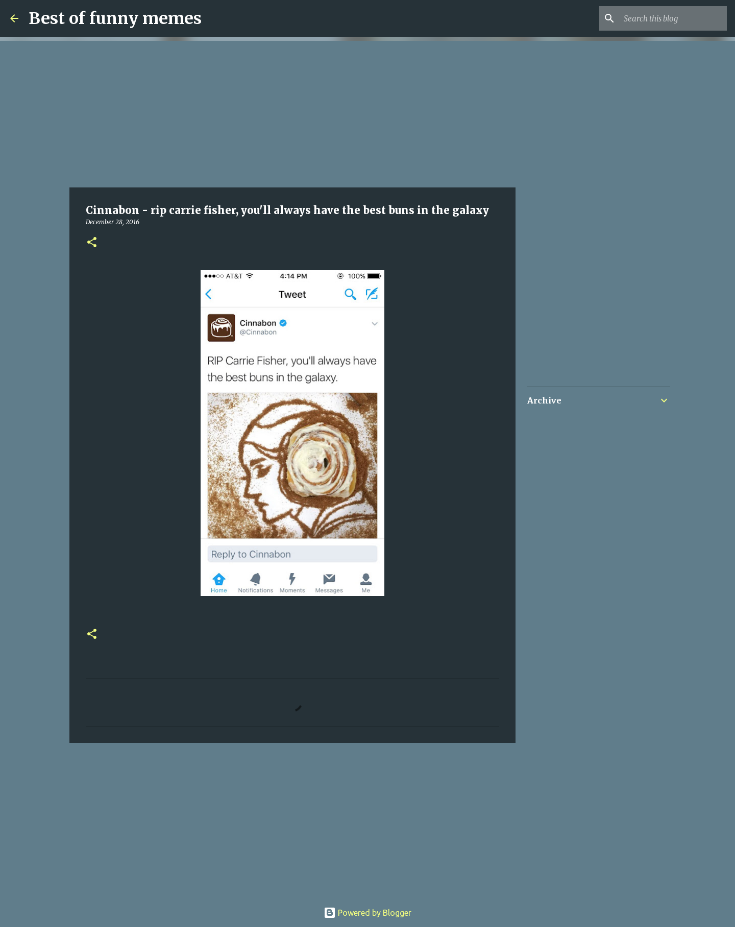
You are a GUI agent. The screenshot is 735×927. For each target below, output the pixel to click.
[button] (92, 243)
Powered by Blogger (367, 912)
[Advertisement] (292, 112)
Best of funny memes (115, 18)
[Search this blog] (673, 18)
